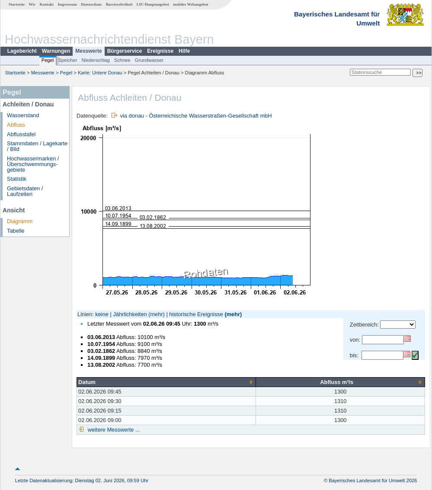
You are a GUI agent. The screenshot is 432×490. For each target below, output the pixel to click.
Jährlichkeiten (130, 314)
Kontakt (46, 4)
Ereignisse (160, 51)
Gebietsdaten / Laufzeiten (25, 191)
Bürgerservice (124, 51)
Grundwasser (149, 60)
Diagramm (19, 221)
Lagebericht (22, 51)
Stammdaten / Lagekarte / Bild (37, 146)
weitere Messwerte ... (113, 429)
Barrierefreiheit (119, 4)
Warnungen (56, 51)
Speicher (67, 60)
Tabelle (16, 230)
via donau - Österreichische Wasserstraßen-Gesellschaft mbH (196, 115)
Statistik (16, 179)
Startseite (17, 4)
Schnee (122, 60)
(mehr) (156, 314)
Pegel (48, 60)
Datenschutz (91, 4)
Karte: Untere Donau (100, 72)
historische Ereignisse (196, 314)
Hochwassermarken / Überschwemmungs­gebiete (33, 164)
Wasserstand (23, 115)
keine (102, 314)
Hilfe (184, 51)
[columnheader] (166, 382)
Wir (32, 4)
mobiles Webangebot (190, 4)
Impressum (67, 4)
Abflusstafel (21, 134)
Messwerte (88, 51)
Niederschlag (95, 60)
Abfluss (16, 125)
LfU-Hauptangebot (153, 4)
